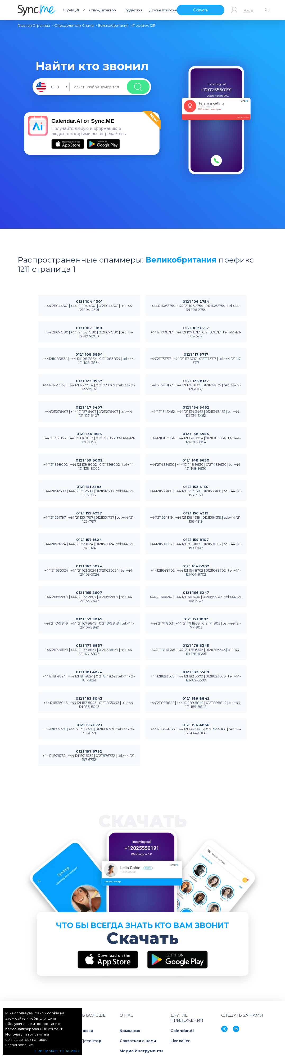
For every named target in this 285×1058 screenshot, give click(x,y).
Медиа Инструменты (141, 1050)
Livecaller (180, 1040)
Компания (130, 1030)
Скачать (200, 10)
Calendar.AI (182, 1030)
